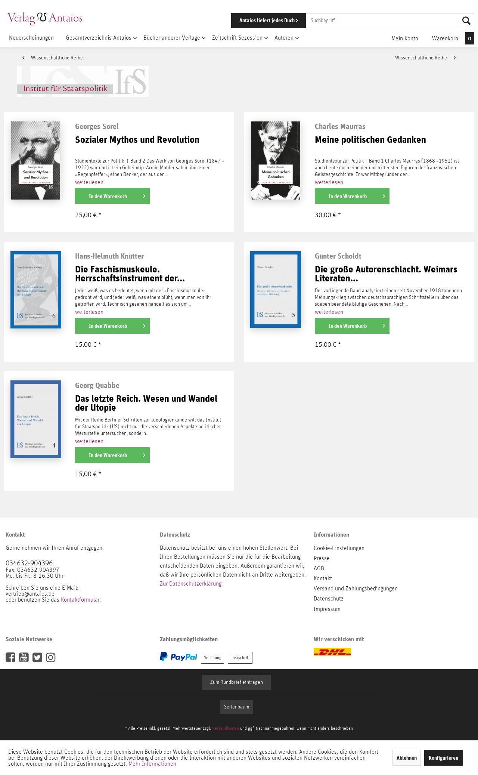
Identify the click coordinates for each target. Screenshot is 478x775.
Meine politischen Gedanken (370, 140)
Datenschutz (329, 599)
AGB (319, 568)
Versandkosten (225, 728)
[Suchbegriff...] (390, 20)
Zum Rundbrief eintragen (236, 682)
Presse (322, 558)
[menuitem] (342, 20)
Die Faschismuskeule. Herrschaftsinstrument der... (130, 274)
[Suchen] (466, 20)
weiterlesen (89, 182)
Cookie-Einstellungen (339, 548)
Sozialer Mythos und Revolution (137, 140)
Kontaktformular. (81, 600)
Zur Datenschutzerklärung (190, 584)
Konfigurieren (443, 758)
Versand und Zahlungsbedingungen (356, 589)
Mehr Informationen (152, 764)
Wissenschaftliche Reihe (52, 58)
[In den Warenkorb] (112, 196)
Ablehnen (407, 758)
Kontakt (323, 578)
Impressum (327, 609)
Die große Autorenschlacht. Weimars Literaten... (386, 274)
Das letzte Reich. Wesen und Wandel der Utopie (146, 403)
